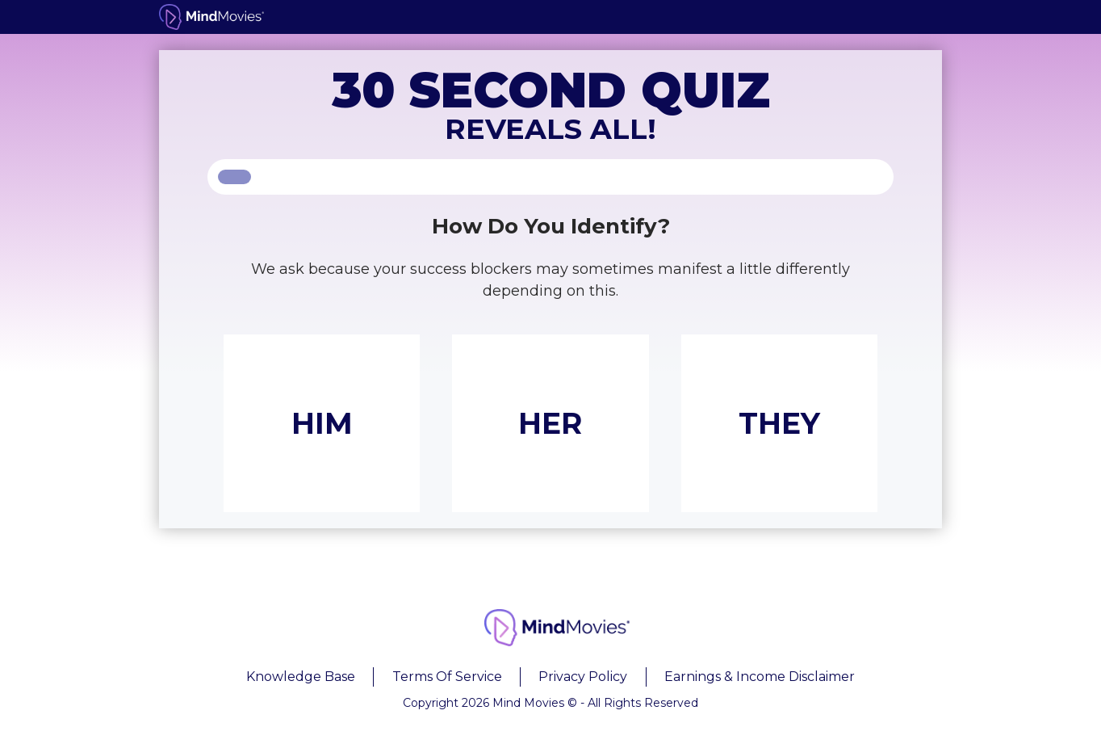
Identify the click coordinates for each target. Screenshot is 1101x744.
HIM (322, 423)
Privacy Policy (582, 676)
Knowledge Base (300, 676)
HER (550, 423)
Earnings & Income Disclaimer (759, 676)
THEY (779, 423)
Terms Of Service (447, 676)
